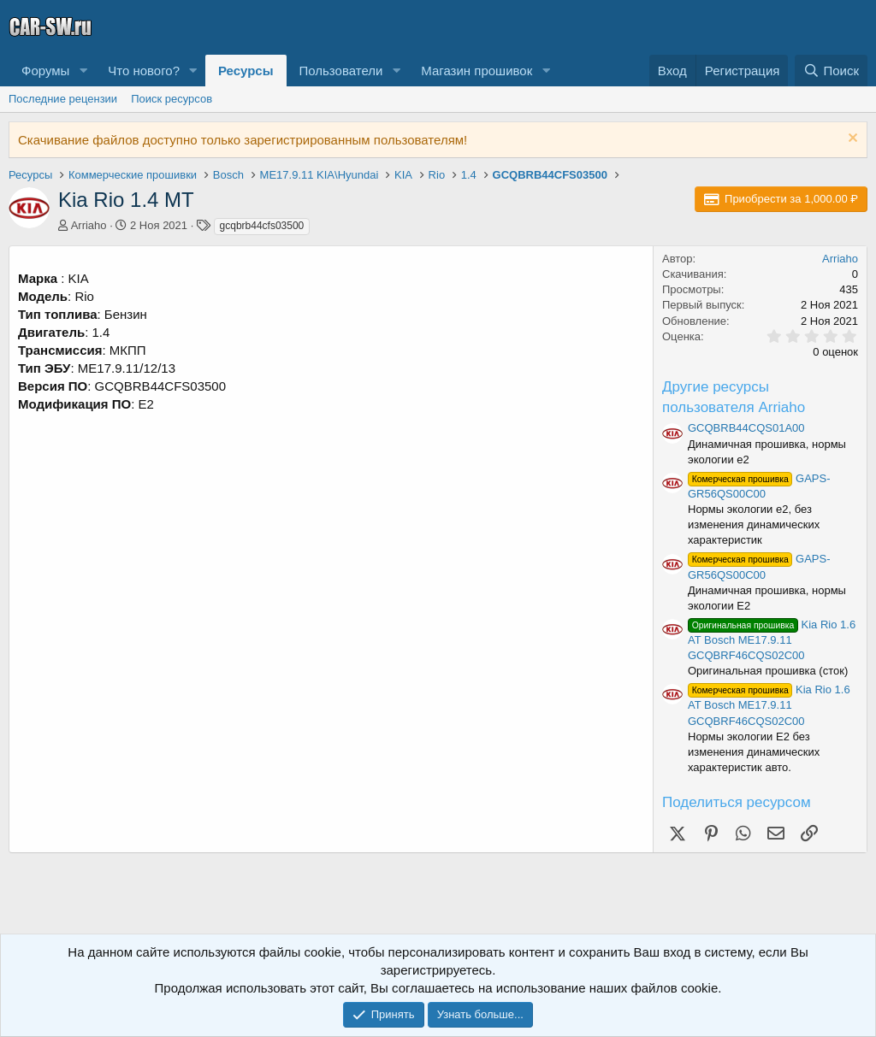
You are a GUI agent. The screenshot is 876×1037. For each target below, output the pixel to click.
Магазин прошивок (476, 70)
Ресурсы (246, 70)
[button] (83, 70)
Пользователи (341, 70)
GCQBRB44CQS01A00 (746, 427)
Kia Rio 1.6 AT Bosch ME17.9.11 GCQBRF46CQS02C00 (771, 640)
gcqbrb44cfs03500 (262, 226)
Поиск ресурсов (171, 98)
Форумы (45, 70)
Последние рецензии (63, 98)
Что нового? (144, 70)
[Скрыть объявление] (850, 140)
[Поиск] (831, 70)
